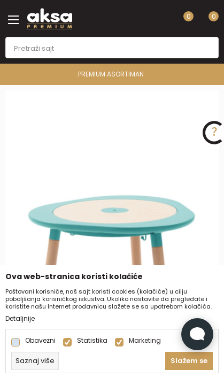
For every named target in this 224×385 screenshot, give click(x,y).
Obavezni (40, 340)
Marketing (145, 340)
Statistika (92, 340)
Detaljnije (20, 318)
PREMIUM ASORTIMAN (111, 74)
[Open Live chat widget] (197, 334)
